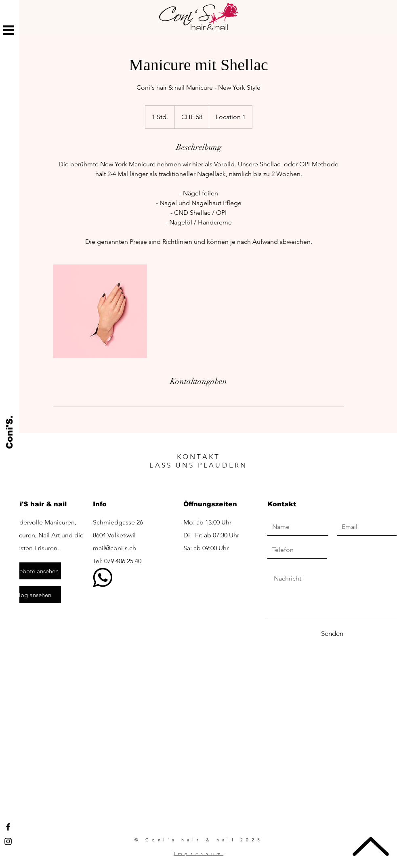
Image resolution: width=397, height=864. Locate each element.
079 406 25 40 (122, 561)
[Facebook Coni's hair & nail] (8, 827)
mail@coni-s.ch (114, 548)
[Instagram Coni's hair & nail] (8, 841)
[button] (8, 30)
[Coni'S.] (10, 432)
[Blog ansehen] (33, 594)
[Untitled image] (100, 311)
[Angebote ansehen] (33, 570)
